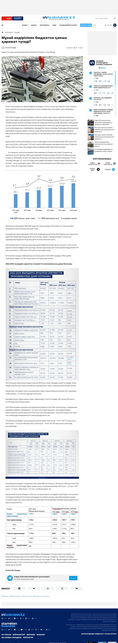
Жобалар (36, 637)
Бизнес (25, 27)
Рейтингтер (25, 640)
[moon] (111, 26)
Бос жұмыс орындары (10, 640)
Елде (54, 27)
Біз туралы (6, 637)
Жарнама (27, 637)
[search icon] (114, 19)
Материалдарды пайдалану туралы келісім (98, 636)
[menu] (2, 26)
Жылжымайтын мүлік (68, 27)
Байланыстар (17, 637)
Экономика (44, 27)
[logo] (59, 19)
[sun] (105, 26)
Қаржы (33, 27)
